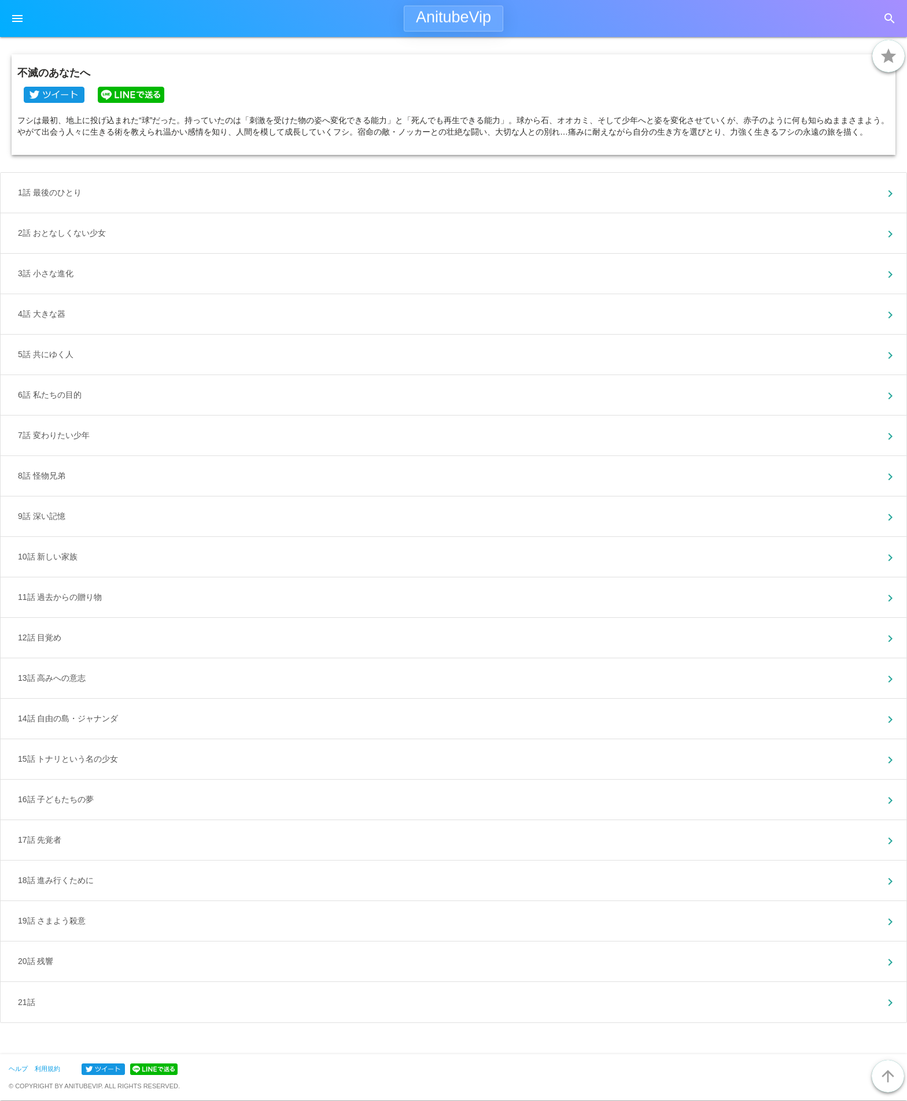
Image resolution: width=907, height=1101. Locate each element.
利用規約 (47, 1068)
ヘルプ (18, 1068)
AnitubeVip (453, 17)
